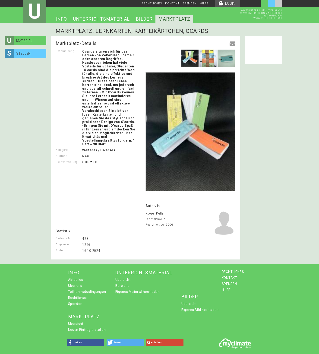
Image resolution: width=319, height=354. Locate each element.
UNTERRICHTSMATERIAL (101, 19)
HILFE (204, 3)
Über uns (75, 286)
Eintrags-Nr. (64, 238)
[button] (85, 342)
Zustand (61, 156)
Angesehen (63, 244)
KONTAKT (172, 3)
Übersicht (123, 279)
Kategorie (62, 150)
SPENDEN (189, 3)
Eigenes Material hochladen (137, 292)
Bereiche (122, 286)
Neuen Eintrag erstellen (87, 330)
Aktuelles (75, 279)
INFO (61, 19)
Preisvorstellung (67, 162)
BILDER (144, 19)
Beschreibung (65, 51)
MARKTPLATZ (174, 19)
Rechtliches (77, 298)
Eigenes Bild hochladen (199, 310)
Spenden (75, 304)
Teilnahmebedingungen (87, 292)
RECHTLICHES (152, 3)
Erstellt (61, 250)
